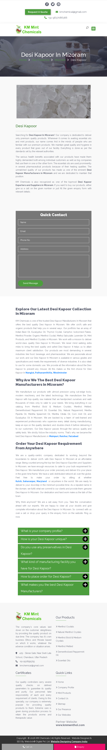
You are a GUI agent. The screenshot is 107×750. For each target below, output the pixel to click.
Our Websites (63, 715)
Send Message (30, 283)
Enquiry (79, 747)
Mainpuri (53, 436)
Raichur (64, 436)
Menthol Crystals (66, 626)
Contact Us (62, 698)
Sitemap (60, 704)
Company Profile (65, 687)
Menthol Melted (65, 646)
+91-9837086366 (55, 17)
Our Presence (41, 59)
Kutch (19, 481)
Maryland (42, 481)
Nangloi (30, 373)
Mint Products (63, 693)
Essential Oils (64, 660)
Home (23, 59)
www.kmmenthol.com (70, 725)
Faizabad (73, 436)
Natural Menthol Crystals (69, 632)
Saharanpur (29, 481)
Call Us (27, 747)
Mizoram (60, 59)
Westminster (60, 373)
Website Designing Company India (69, 741)
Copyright (21, 738)
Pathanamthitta (43, 373)
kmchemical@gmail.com (71, 12)
